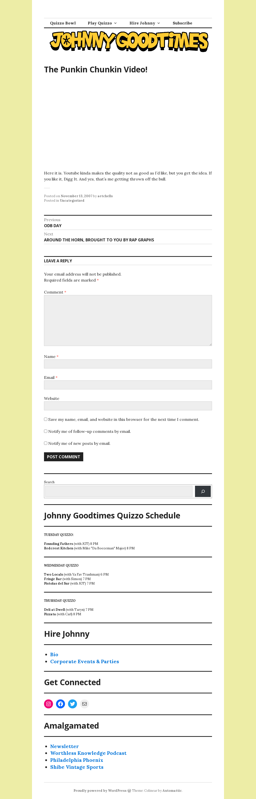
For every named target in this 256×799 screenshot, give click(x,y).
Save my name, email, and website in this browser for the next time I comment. (123, 419)
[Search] (203, 491)
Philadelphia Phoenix (76, 760)
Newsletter (64, 746)
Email (51, 377)
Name (51, 356)
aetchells (105, 196)
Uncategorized (72, 200)
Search (49, 482)
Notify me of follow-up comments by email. (89, 431)
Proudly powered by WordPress (100, 791)
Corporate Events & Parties (84, 661)
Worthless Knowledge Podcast (88, 753)
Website (51, 398)
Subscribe (182, 22)
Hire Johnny (142, 22)
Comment (55, 292)
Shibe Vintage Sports (77, 767)
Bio (54, 654)
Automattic (172, 791)
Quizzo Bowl (63, 22)
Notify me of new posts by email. (79, 443)
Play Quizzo (100, 22)
